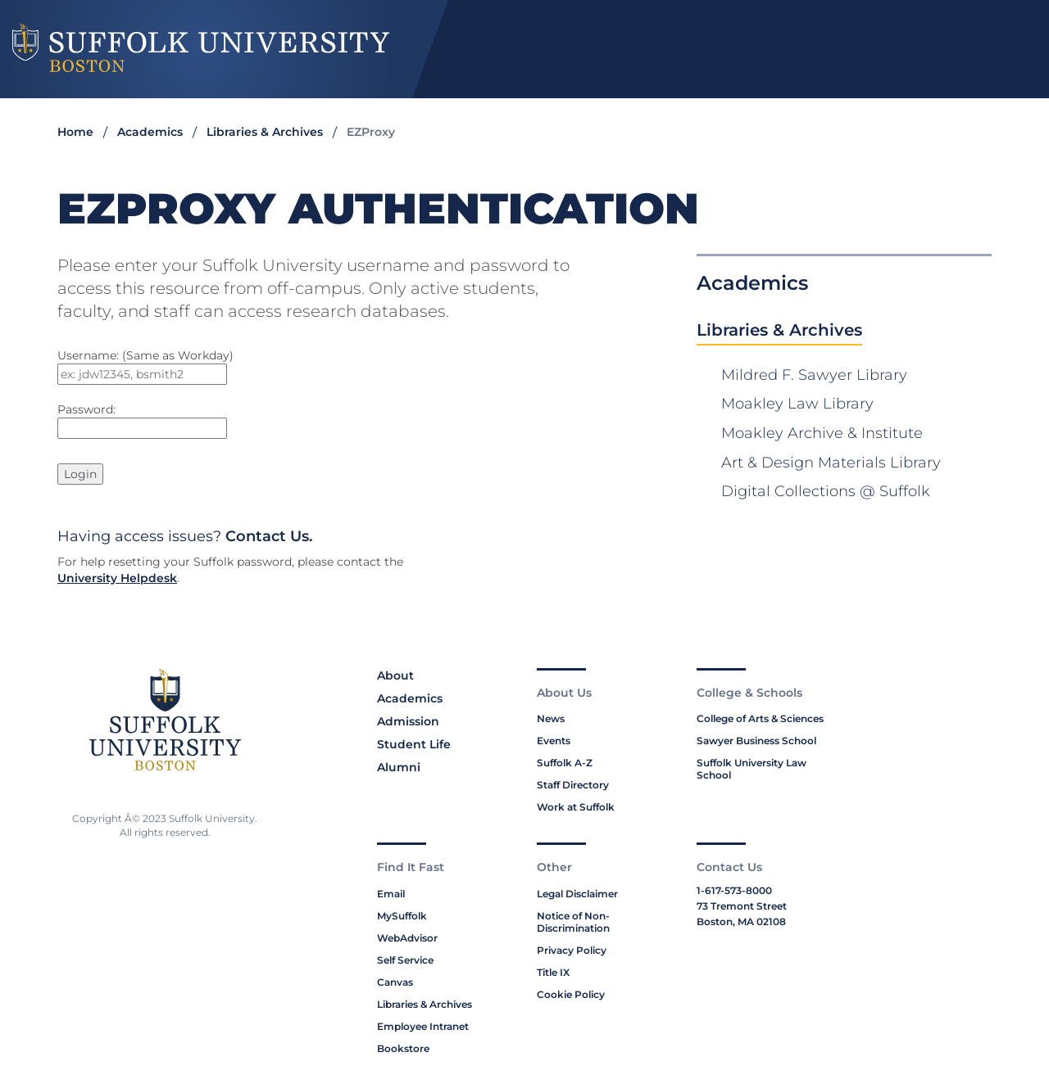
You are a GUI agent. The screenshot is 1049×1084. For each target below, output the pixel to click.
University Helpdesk (117, 578)
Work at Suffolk (576, 807)
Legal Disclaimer (577, 894)
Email (391, 894)
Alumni (398, 767)
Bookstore (403, 1048)
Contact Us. (268, 536)
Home (75, 131)
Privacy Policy (571, 950)
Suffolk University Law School (751, 769)
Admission (408, 721)
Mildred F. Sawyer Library (814, 375)
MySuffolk (402, 916)
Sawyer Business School (756, 740)
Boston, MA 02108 (741, 921)
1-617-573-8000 (734, 890)
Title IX (553, 972)
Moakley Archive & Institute (822, 433)
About (395, 675)
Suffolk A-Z (565, 763)
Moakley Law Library (797, 404)
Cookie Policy (571, 994)
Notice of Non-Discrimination (573, 922)
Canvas (395, 982)
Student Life (414, 744)
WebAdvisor (407, 938)
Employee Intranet (423, 1026)
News (551, 718)
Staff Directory (573, 785)
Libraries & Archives (265, 131)
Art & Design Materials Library (831, 463)
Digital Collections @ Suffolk (825, 491)
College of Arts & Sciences (760, 718)
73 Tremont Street (742, 906)
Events (553, 740)
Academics (150, 131)
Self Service (405, 960)
